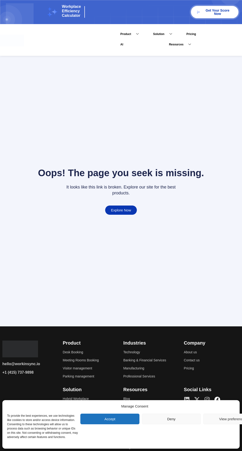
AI (121, 44)
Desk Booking (74, 352)
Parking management (81, 376)
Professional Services (141, 376)
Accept (109, 419)
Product (131, 34)
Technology (133, 352)
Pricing (191, 34)
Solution (164, 34)
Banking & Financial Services (147, 360)
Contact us (193, 360)
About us (191, 352)
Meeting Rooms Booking (83, 360)
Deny (171, 419)
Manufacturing (135, 368)
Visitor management (79, 368)
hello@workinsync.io (21, 364)
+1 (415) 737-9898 (18, 372)
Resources (181, 45)
